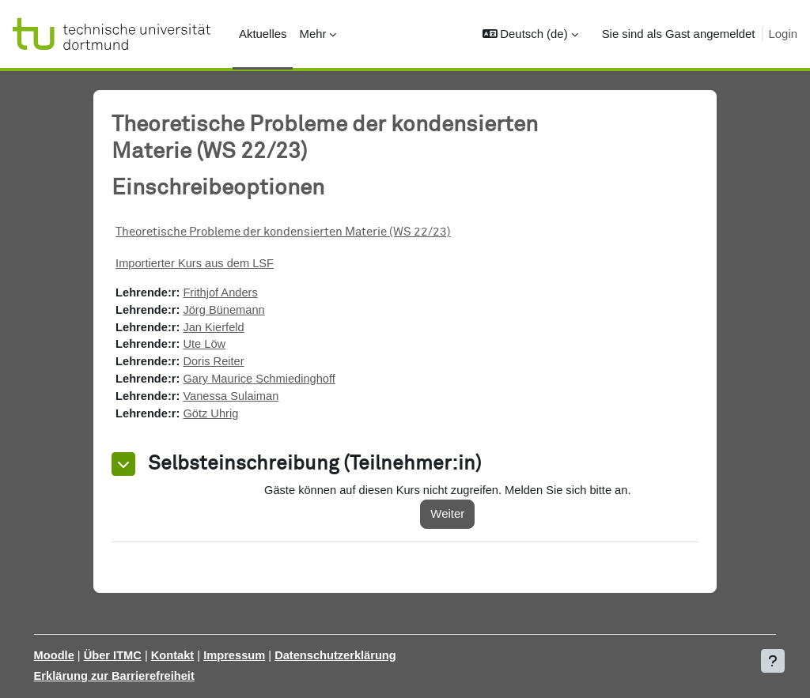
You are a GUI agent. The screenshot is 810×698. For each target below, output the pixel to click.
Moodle (76, 655)
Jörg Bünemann (244, 310)
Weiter (460, 516)
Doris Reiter (233, 363)
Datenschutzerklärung (363, 655)
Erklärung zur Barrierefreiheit (138, 676)
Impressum (261, 655)
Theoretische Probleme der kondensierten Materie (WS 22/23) (301, 232)
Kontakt (197, 655)
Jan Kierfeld (233, 328)
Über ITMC (136, 655)
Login (783, 33)
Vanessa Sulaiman (251, 399)
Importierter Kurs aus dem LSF (214, 263)
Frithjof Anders (240, 293)
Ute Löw (224, 346)
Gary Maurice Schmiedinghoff (280, 381)
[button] (530, 34)
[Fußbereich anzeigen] (773, 661)
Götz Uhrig (230, 417)
